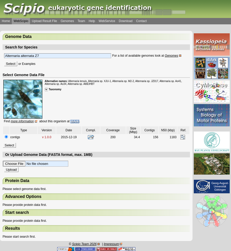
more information (22, 121)
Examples (28, 64)
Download (125, 21)
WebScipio (21, 21)
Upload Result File (44, 21)
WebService (107, 21)
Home (6, 21)
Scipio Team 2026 (84, 244)
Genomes (67, 21)
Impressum (111, 244)
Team (81, 21)
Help (92, 21)
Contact (141, 21)
